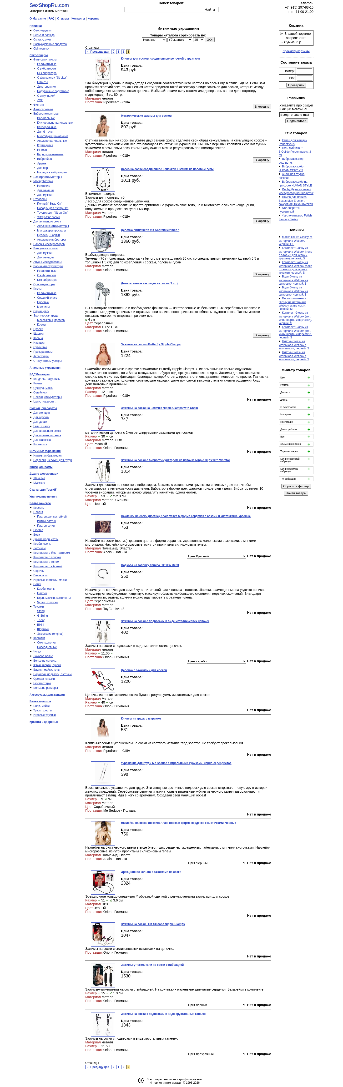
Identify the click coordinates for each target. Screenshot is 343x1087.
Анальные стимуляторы (53, 226)
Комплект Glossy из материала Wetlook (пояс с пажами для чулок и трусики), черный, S (295, 253)
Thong (41, 620)
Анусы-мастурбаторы (47, 262)
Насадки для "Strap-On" (52, 208)
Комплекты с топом (46, 562)
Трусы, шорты (42, 710)
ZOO (40, 100)
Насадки (39, 342)
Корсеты (39, 507)
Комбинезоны (42, 543)
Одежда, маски (43, 388)
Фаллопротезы (43, 109)
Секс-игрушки (42, 30)
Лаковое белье (43, 656)
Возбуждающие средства (50, 44)
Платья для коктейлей (52, 516)
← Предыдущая (98, 51)
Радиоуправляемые (50, 154)
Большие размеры (45, 687)
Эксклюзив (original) (50, 633)
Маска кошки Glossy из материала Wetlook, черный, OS (296, 240)
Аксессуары (41, 356)
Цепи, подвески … (45, 401)
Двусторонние (46, 86)
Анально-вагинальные (52, 140)
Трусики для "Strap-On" (52, 212)
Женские (39, 478)
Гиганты (42, 82)
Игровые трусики (44, 715)
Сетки (37, 584)
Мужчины (43, 306)
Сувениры (40, 347)
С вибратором (46, 68)
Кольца (38, 338)
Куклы (37, 288)
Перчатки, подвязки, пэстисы (52, 674)
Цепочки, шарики (48, 235)
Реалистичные (46, 64)
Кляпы (37, 383)
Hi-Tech (42, 149)
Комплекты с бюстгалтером (51, 552)
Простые (43, 302)
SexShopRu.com (49, 5)
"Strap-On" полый (48, 217)
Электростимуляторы (47, 177)
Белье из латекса (44, 660)
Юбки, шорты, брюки (47, 665)
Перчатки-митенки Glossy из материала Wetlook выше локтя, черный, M (292, 304)
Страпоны (40, 199)
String (41, 611)
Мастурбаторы (43, 181)
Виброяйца (44, 159)
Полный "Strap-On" (49, 203)
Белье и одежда (44, 35)
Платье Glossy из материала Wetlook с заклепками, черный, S (294, 345)
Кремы (41, 324)
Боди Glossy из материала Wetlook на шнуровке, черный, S (293, 280)
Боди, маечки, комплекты (54, 597)
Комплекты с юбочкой (47, 566)
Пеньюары (40, 575)
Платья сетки (46, 525)
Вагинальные (46, 118)
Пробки (38, 329)
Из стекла (43, 185)
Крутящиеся (45, 145)
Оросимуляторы (44, 284)
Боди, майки (41, 706)
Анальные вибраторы (51, 239)
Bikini (40, 624)
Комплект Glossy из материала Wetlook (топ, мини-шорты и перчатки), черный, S (295, 318)
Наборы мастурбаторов (49, 244)
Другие (41, 163)
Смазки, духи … (44, 39)
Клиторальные (46, 127)
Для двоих (40, 421)
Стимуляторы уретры (47, 360)
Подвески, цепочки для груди (52, 460)
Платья (38, 512)
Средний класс (47, 297)
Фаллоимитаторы (44, 59)
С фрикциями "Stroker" (52, 77)
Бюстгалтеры (42, 683)
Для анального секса (47, 221)
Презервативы (42, 351)
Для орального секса (47, 435)
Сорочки (39, 571)
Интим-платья (46, 521)
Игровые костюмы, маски (50, 580)
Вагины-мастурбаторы (48, 266)
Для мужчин (45, 194)
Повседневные (47, 647)
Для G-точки (45, 131)
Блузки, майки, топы (46, 669)
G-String (42, 615)
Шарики (38, 333)
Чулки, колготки (47, 602)
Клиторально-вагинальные (55, 122)
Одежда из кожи (44, 678)
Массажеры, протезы (51, 320)
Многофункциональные (52, 136)
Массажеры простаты (51, 230)
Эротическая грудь (45, 315)
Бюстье (38, 530)
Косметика (40, 444)
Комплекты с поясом (47, 557)
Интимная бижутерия (47, 455)
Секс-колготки (46, 642)
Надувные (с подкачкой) (53, 91)
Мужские (39, 482)
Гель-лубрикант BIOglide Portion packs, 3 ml (295, 151)
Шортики (43, 629)
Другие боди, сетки (45, 539)
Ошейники (40, 392)
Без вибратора (47, 73)
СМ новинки (41, 48)
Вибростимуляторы (46, 113)
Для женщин (45, 190)
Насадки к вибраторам (52, 172)
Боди (36, 534)
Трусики (38, 606)
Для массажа (42, 440)
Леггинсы (39, 548)
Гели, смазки (41, 426)
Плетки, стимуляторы (47, 397)
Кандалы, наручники (47, 379)
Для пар (42, 168)
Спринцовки (41, 311)
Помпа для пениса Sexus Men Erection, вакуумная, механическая (296, 200)
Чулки (37, 651)
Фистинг (38, 104)
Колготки (39, 638)
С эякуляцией (46, 95)
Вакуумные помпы (45, 248)
